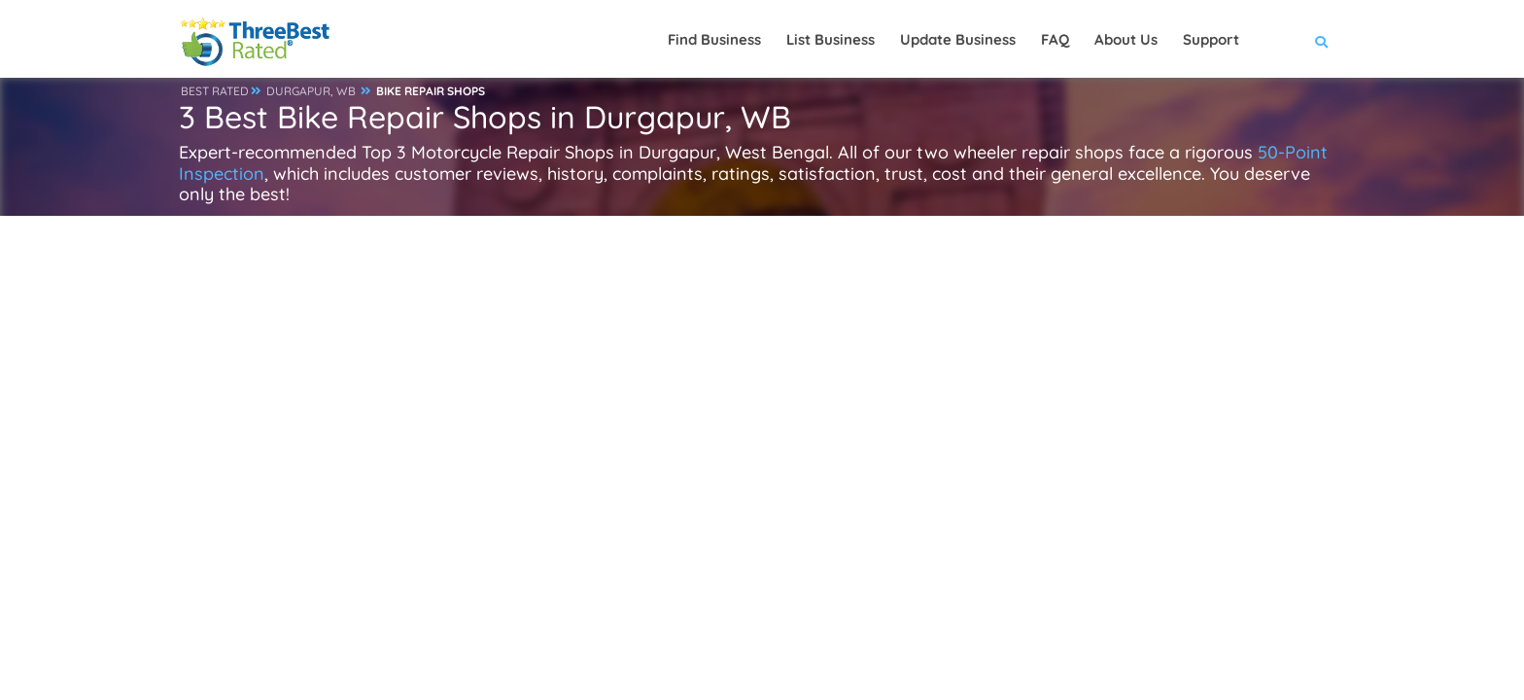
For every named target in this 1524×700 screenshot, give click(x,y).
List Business (830, 39)
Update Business (958, 39)
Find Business (714, 39)
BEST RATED (215, 91)
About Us (1126, 39)
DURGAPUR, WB (311, 91)
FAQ (1055, 39)
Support (1211, 39)
